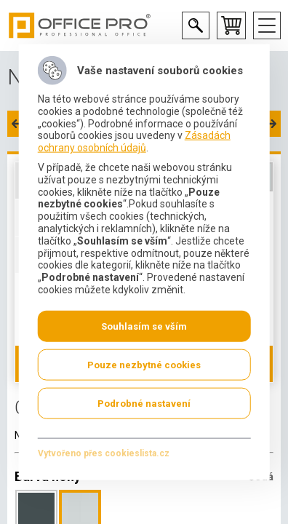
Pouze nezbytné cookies (144, 364)
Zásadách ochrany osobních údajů (134, 142)
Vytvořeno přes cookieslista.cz (103, 453)
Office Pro (80, 25)
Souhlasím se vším (144, 325)
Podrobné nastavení (144, 402)
